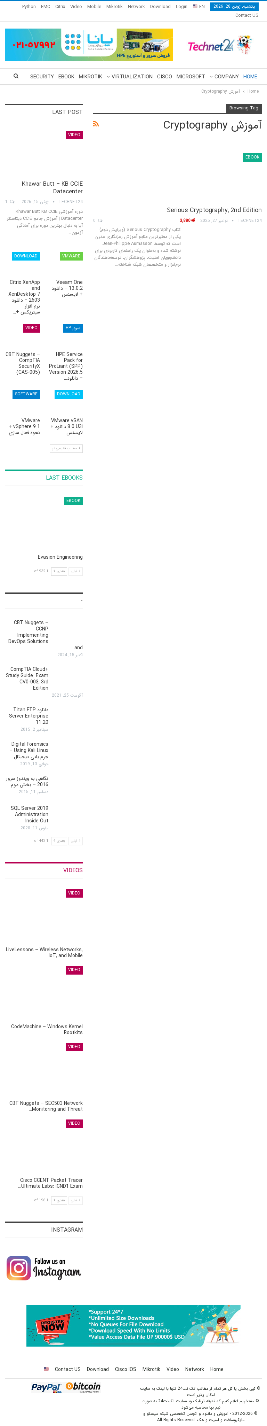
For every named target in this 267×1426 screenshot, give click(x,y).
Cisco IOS (125, 1361)
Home (250, 68)
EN (199, 6)
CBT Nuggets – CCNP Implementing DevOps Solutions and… (45, 627)
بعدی (59, 563)
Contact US (68, 1361)
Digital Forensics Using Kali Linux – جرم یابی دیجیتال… (28, 742)
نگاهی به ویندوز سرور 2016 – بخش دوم (27, 773)
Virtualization (132, 68)
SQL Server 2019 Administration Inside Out (29, 806)
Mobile (94, 6)
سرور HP (73, 319)
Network (136, 6)
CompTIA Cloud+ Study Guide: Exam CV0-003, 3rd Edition (27, 670)
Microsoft (191, 68)
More (57, 6)
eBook (66, 68)
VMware (71, 248)
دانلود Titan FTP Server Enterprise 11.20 (28, 708)
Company (227, 68)
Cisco (164, 68)
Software (26, 385)
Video (76, 6)
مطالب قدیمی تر (66, 440)
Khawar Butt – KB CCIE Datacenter (52, 179)
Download (160, 6)
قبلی (75, 563)
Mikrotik (114, 6)
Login (181, 6)
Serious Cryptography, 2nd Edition (214, 202)
